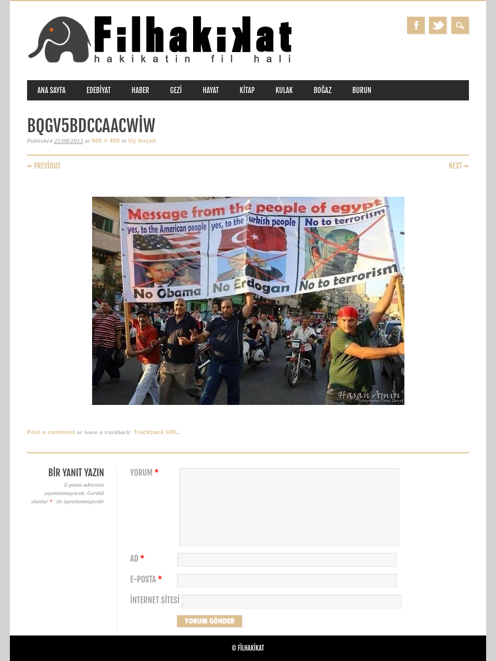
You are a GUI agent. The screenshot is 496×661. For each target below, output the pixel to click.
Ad (138, 559)
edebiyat (98, 90)
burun (362, 90)
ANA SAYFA (51, 90)
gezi (176, 90)
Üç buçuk (143, 140)
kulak (284, 90)
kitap (247, 90)
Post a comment (51, 432)
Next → (459, 165)
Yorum (145, 473)
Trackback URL (156, 432)
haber (140, 90)
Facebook (416, 25)
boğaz (323, 90)
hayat (210, 90)
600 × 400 (106, 140)
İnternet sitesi (155, 600)
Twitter (438, 25)
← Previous (43, 165)
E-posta (147, 579)
